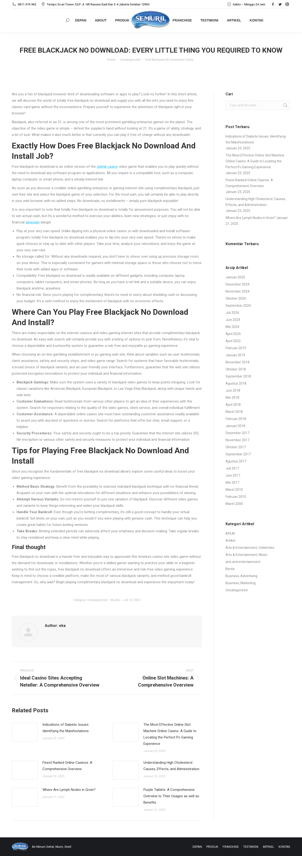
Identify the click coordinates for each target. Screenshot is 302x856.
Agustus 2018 (236, 383)
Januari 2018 (235, 426)
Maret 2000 (234, 504)
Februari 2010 (236, 497)
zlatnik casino (107, 166)
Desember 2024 (237, 284)
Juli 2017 (232, 468)
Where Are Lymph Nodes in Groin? (69, 790)
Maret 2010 (234, 489)
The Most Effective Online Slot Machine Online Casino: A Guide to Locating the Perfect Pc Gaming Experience (170, 734)
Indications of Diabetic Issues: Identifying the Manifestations (65, 727)
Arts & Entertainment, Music (246, 555)
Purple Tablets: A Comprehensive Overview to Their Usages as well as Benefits (171, 796)
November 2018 (237, 362)
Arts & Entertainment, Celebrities (250, 548)
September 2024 (238, 305)
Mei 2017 (232, 482)
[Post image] (25, 732)
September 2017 (238, 454)
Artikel (230, 540)
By (115, 600)
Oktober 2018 (236, 369)
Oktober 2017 (236, 447)
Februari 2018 (236, 419)
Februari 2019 (236, 348)
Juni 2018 (233, 390)
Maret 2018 (234, 412)
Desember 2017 (237, 433)
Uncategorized (97, 600)
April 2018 (233, 405)
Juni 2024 (233, 320)
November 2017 (237, 440)
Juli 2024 (232, 313)
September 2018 (238, 376)
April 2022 (233, 341)
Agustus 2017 (236, 461)
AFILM (230, 533)
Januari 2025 (235, 277)
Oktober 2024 (236, 298)
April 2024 (233, 334)
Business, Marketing (241, 583)
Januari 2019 (235, 355)
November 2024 (237, 291)
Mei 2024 (232, 327)
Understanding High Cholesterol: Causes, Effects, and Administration (171, 765)
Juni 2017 (233, 475)
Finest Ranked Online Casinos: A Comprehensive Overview (67, 765)
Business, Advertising (241, 576)
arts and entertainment (243, 562)
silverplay (32, 222)
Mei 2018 (232, 397)
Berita (230, 569)
